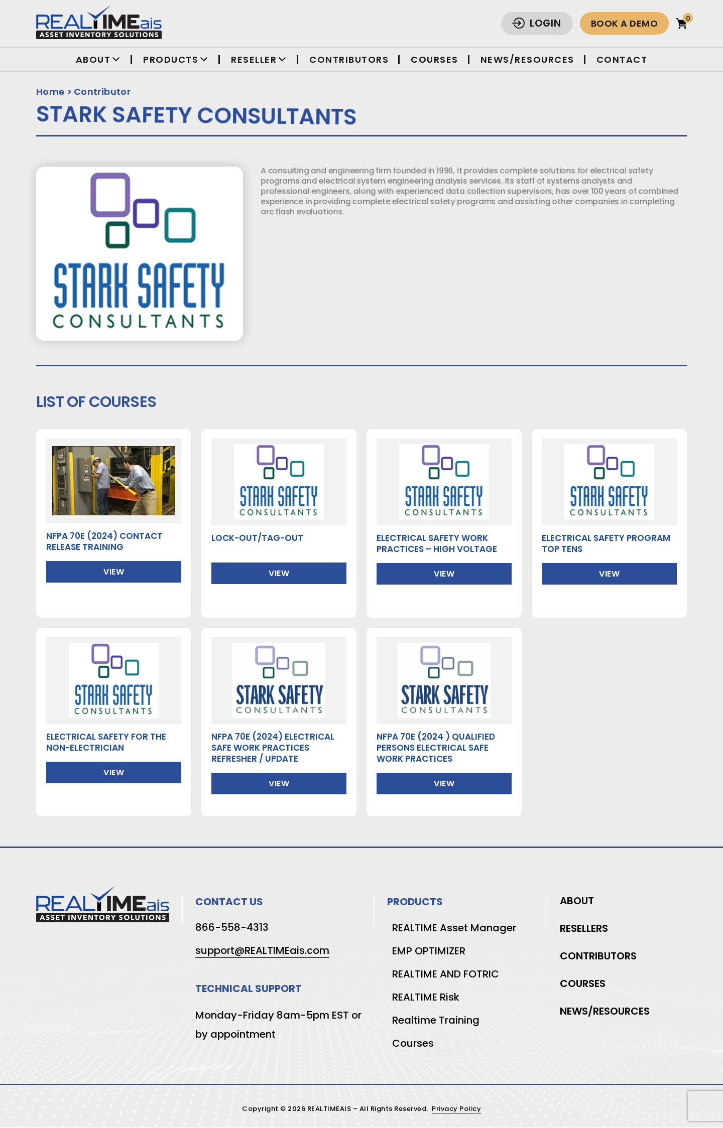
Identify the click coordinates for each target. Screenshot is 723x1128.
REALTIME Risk (425, 997)
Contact (622, 59)
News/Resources (527, 59)
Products (170, 59)
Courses (434, 59)
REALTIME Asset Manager (454, 928)
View (113, 572)
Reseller (254, 59)
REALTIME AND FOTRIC (445, 974)
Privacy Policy (456, 1109)
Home (50, 91)
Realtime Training (435, 1020)
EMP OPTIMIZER (428, 951)
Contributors (349, 59)
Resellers (584, 928)
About (93, 59)
